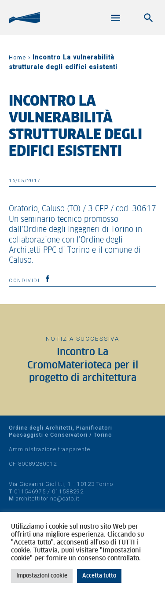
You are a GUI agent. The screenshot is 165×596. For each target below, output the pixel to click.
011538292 (68, 491)
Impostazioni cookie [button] (41, 576)
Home (17, 57)
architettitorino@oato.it (48, 498)
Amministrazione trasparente (49, 449)
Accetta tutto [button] (99, 576)
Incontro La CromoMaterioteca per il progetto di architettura (82, 365)
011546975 (30, 491)
